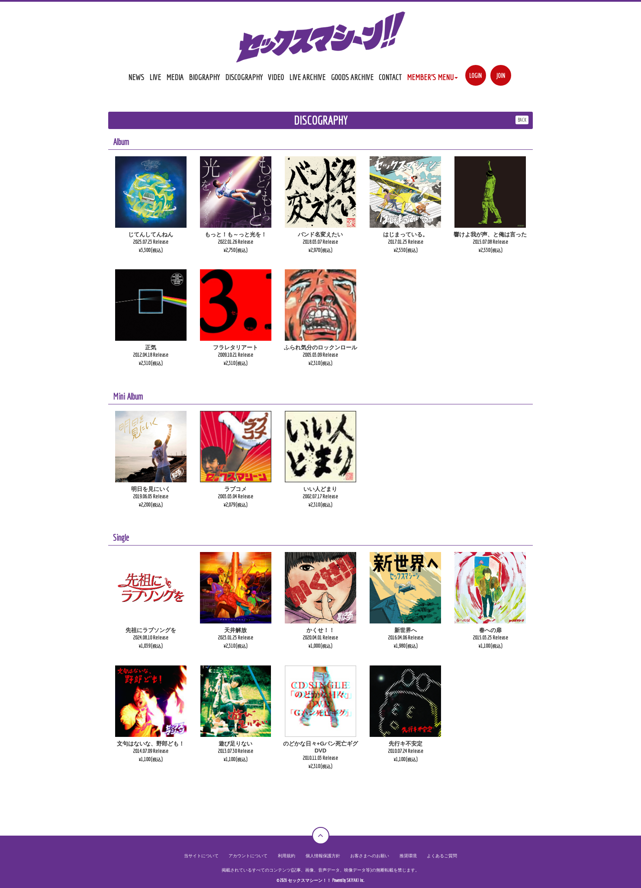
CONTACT (390, 77)
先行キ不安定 (405, 743)
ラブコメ (235, 489)
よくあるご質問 (442, 855)
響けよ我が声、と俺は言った (490, 234)
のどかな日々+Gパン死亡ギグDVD (320, 747)
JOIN (500, 75)
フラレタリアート (235, 347)
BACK (522, 120)
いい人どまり (320, 489)
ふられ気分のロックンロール (320, 347)
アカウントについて (248, 855)
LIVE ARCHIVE (307, 77)
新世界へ (405, 630)
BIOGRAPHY (204, 77)
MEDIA (175, 77)
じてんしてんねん (150, 234)
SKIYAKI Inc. (355, 880)
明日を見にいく (151, 489)
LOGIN (475, 75)
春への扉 (490, 630)
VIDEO (276, 77)
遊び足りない (235, 743)
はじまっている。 (405, 234)
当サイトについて (201, 855)
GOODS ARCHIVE (352, 77)
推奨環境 (408, 855)
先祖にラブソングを (151, 630)
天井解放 (235, 630)
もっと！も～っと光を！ (236, 234)
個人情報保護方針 (323, 855)
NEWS (136, 77)
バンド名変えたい (320, 234)
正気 (150, 347)
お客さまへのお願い (369, 855)
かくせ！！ (320, 630)
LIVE (155, 77)
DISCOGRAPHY (244, 77)
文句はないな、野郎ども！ (150, 743)
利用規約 (286, 855)
